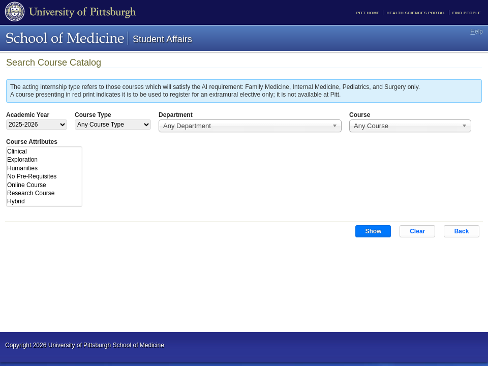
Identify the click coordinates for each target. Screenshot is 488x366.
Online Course (44, 185)
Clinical (44, 151)
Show (373, 231)
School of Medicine (65, 38)
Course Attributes (31, 141)
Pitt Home (368, 13)
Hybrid (44, 201)
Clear (417, 231)
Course (359, 114)
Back (461, 231)
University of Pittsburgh (71, 12)
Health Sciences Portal (415, 13)
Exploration (44, 160)
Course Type (93, 114)
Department (176, 114)
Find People (466, 13)
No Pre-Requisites (44, 176)
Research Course (44, 193)
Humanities (44, 168)
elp (476, 31)
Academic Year (27, 114)
